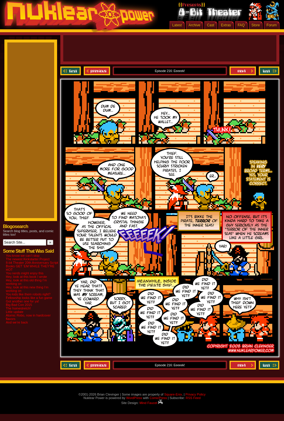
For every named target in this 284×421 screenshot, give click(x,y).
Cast (210, 25)
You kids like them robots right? (28, 294)
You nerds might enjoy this (25, 273)
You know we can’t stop (23, 255)
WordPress (134, 398)
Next (242, 71)
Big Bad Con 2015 (19, 305)
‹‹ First (71, 71)
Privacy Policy (195, 394)
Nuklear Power (77, 17)
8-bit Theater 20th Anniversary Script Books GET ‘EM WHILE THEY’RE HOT (32, 266)
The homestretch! (18, 308)
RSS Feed (193, 398)
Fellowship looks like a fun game (29, 298)
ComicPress (158, 398)
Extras (226, 25)
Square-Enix (173, 394)
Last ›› (268, 71)
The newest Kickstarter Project (27, 259)
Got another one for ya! (22, 301)
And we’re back (17, 322)
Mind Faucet (151, 403)
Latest (177, 25)
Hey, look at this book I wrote (26, 276)
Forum (271, 25)
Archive (194, 25)
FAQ (241, 25)
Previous (97, 71)
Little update (14, 312)
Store (256, 25)
